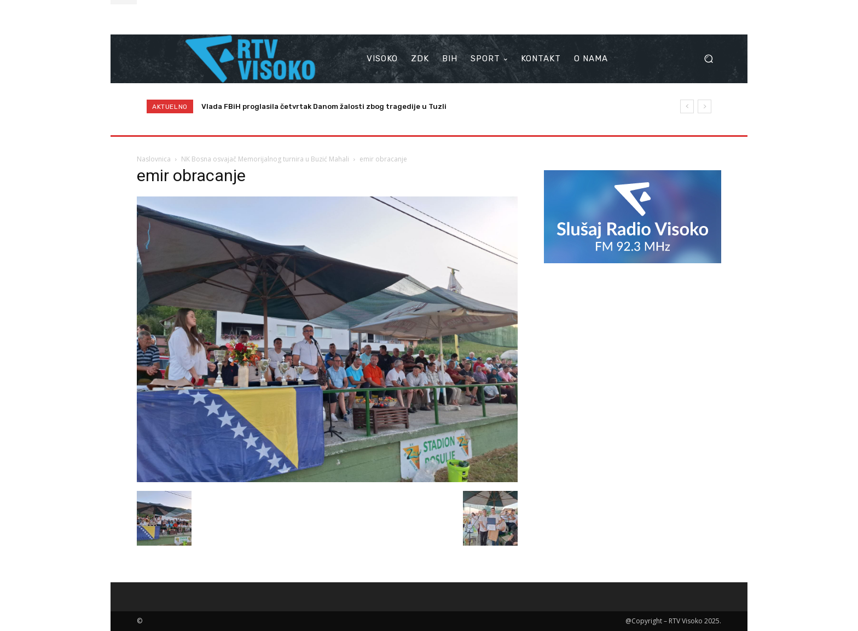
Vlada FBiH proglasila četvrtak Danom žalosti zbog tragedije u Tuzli (324, 106)
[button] (708, 59)
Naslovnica (154, 159)
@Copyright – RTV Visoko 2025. (673, 621)
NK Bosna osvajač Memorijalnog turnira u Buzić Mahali (265, 159)
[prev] (687, 106)
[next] (704, 106)
